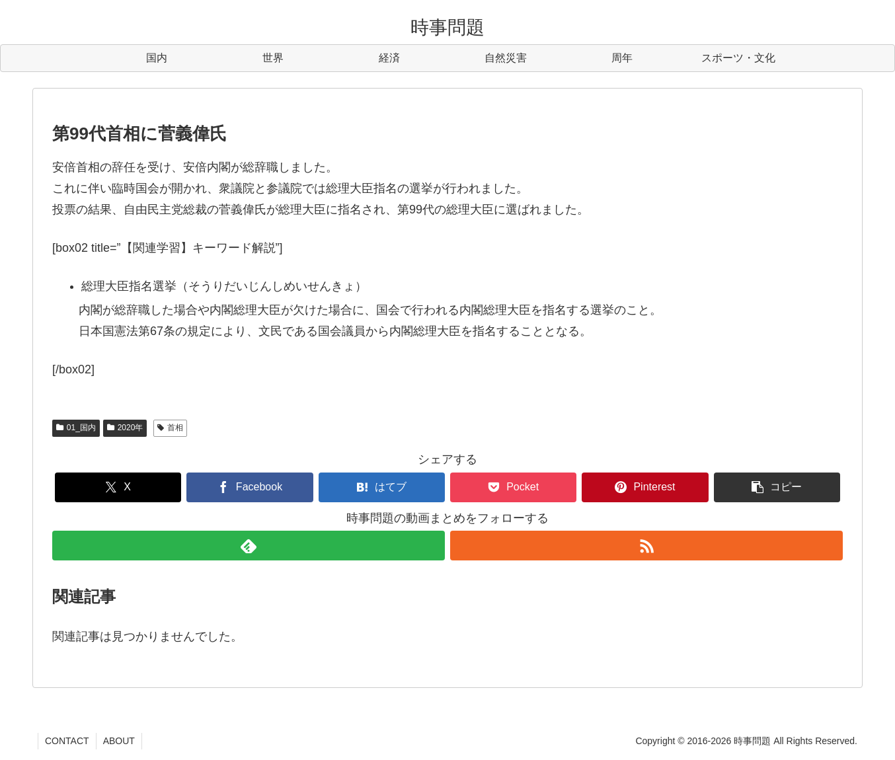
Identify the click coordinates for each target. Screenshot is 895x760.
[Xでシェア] (118, 487)
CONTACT (67, 741)
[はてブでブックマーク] (382, 487)
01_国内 (76, 427)
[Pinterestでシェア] (645, 487)
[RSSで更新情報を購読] (646, 545)
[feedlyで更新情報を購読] (248, 545)
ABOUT (119, 741)
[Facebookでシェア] (249, 487)
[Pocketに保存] (513, 487)
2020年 (125, 427)
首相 (170, 427)
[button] (777, 487)
